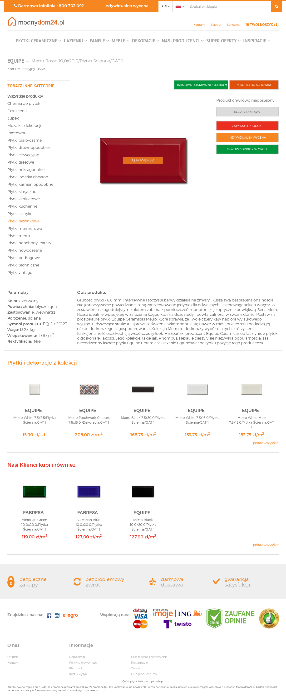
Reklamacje (139, 662)
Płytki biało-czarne (24, 140)
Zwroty (136, 668)
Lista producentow (144, 674)
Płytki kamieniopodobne (30, 184)
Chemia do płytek (23, 103)
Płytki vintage (19, 272)
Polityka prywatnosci (83, 662)
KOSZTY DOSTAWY (247, 112)
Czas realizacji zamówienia (149, 657)
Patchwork (17, 133)
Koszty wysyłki (78, 674)
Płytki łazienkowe (23, 221)
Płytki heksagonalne (25, 169)
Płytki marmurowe (24, 228)
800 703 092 (71, 5)
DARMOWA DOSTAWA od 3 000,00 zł (201, 85)
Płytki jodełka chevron (27, 177)
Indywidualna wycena (126, 5)
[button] (38, 42)
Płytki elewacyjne (23, 155)
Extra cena (17, 111)
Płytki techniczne (23, 265)
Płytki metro (18, 236)
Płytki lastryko (20, 213)
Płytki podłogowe (23, 258)
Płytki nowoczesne (24, 250)
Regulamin (77, 657)
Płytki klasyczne (21, 191)
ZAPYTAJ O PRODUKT (247, 126)
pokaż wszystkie (266, 443)
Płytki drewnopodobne (28, 147)
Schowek (233, 24)
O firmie (13, 657)
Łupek (13, 118)
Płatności (75, 668)
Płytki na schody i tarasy (29, 243)
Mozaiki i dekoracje (24, 125)
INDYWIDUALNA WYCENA (247, 137)
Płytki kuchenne (22, 206)
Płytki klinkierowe (23, 199)
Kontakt (199, 24)
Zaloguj (216, 24)
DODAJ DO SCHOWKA (254, 85)
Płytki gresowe (20, 162)
